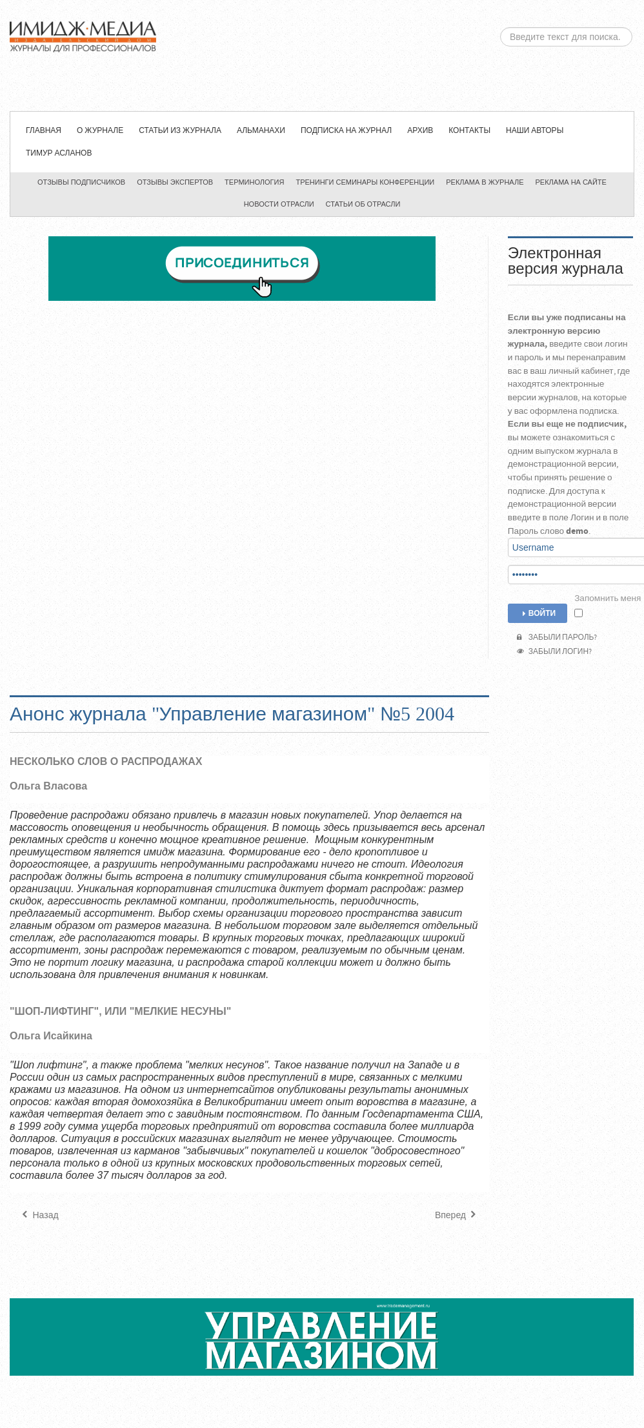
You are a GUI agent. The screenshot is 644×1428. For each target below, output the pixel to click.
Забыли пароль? (557, 637)
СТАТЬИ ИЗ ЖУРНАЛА (180, 131)
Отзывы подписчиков (81, 183)
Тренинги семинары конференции (365, 183)
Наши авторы (534, 131)
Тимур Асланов (59, 153)
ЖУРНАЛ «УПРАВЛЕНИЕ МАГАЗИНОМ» (319, 55)
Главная (43, 131)
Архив (420, 131)
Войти (537, 613)
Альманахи (261, 131)
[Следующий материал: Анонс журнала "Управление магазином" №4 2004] (457, 1216)
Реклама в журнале (484, 183)
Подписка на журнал (346, 131)
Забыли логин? (554, 652)
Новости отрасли (279, 205)
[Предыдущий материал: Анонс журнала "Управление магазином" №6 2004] (39, 1216)
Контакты (469, 131)
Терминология (254, 183)
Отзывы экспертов (175, 183)
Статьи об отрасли (363, 205)
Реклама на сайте (571, 183)
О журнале (100, 131)
